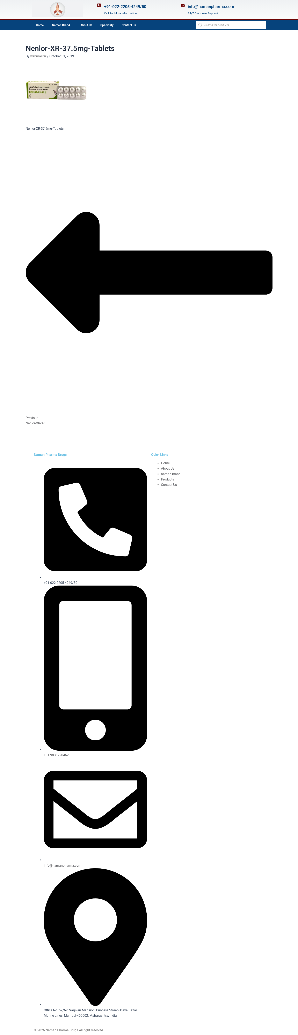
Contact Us (129, 25)
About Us (86, 25)
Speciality (107, 25)
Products (167, 479)
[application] (71, 25)
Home (40, 25)
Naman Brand (62, 25)
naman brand (171, 474)
